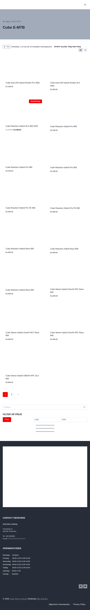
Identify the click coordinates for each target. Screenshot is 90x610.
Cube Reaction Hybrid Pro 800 (63, 126)
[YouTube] (85, 586)
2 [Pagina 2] (11, 394)
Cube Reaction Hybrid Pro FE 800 (20, 208)
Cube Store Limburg (18, 599)
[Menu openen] (85, 4)
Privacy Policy (79, 604)
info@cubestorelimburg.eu (16, 538)
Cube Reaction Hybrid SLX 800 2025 (22, 126)
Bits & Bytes (42, 599)
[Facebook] (81, 586)
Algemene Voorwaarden (59, 604)
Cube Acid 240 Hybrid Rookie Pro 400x (23, 83)
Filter (7, 419)
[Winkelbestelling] (70, 46)
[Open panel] (7, 46)
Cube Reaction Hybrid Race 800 (20, 249)
